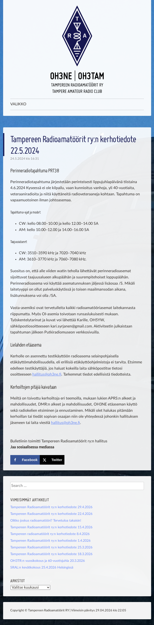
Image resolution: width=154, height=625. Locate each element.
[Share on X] (52, 460)
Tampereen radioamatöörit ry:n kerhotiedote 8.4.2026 (50, 534)
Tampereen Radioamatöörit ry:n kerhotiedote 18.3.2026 (51, 554)
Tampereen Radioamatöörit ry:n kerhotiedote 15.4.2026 (51, 527)
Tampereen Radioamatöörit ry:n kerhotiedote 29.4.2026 (51, 507)
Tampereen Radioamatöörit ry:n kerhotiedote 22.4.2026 (51, 514)
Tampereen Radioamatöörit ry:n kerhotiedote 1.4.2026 (50, 540)
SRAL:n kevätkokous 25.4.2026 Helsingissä (41, 567)
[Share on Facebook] (25, 460)
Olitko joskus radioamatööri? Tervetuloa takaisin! (45, 520)
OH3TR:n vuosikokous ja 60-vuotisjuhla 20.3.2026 (47, 561)
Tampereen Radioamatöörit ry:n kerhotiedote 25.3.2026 (51, 547)
